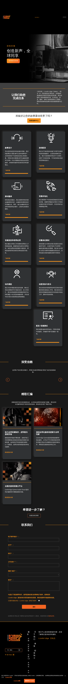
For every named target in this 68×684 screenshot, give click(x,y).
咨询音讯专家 (13, 61)
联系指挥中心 (34, 120)
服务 (28, 633)
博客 (34, 645)
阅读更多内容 (9, 452)
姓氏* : (10, 553)
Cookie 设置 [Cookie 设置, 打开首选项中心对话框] (17, 680)
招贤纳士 (34, 654)
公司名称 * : (12, 562)
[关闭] (65, 676)
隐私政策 (51, 616)
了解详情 (7, 170)
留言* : (10, 580)
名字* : (10, 545)
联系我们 (37, 17)
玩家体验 (29, 648)
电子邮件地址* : (13, 537)
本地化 (29, 665)
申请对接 (8, 655)
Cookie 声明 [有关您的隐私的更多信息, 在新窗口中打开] (8, 677)
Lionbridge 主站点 (46, 638)
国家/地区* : (12, 571)
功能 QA (29, 657)
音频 (29, 640)
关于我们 (34, 635)
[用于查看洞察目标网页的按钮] (34, 516)
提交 (34, 607)
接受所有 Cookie (29, 680)
